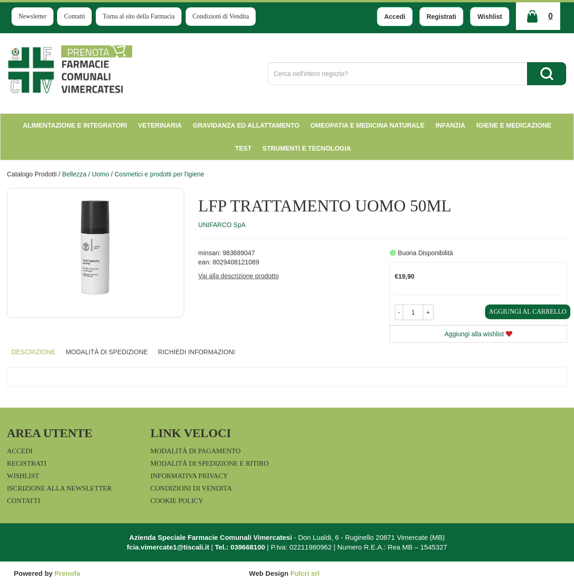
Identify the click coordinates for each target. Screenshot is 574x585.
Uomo (100, 174)
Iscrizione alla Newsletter (59, 488)
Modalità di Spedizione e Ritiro (210, 463)
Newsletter (32, 16)
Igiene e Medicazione (513, 125)
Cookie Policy (177, 500)
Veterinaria (160, 125)
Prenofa (67, 573)
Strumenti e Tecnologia (307, 148)
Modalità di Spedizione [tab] (107, 352)
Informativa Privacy (189, 476)
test (243, 148)
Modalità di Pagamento (196, 451)
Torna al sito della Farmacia (139, 16)
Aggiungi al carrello (527, 311)
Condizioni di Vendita (221, 16)
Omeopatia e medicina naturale (367, 125)
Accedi (394, 16)
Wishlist (489, 16)
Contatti (74, 16)
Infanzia (450, 125)
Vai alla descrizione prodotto (238, 276)
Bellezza (74, 174)
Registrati (442, 16)
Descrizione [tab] (34, 352)
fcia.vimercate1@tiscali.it (168, 547)
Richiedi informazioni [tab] (196, 352)
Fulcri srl (304, 573)
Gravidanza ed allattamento (246, 125)
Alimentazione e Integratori (75, 125)
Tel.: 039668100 (240, 547)
